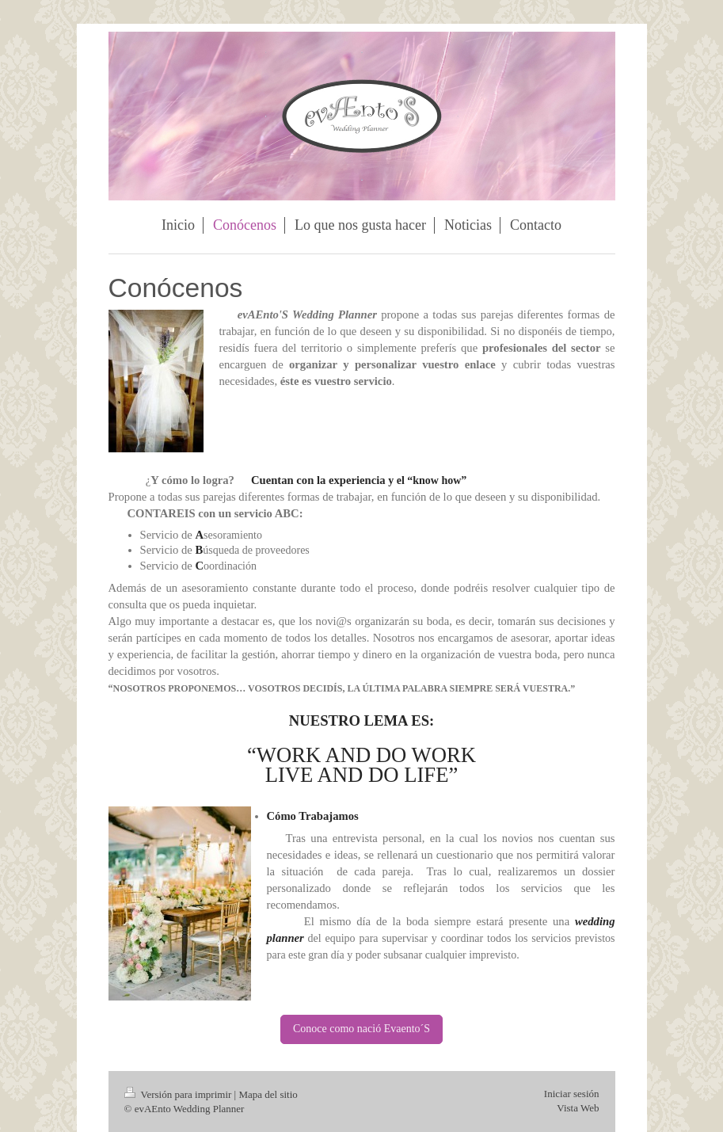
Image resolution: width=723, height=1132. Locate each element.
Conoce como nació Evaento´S (361, 1029)
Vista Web (578, 1108)
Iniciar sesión (571, 1094)
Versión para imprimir (179, 1094)
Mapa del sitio (267, 1094)
